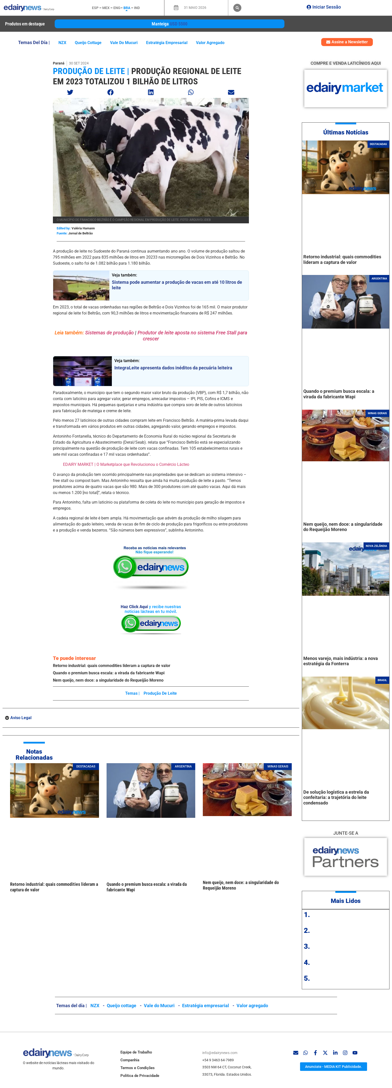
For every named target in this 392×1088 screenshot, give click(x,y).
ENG (116, 8)
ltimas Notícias (347, 132)
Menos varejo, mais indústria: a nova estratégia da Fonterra (340, 661)
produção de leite (160, 693)
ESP (95, 8)
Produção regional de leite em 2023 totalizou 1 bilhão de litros (147, 76)
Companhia (129, 1060)
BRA (126, 8)
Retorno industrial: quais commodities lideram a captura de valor (111, 665)
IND (137, 8)
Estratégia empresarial (166, 42)
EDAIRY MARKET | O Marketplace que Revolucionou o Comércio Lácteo (126, 464)
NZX (62, 42)
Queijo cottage (88, 42)
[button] (237, 8)
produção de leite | (91, 71)
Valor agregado (210, 42)
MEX (106, 8)
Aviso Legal (20, 717)
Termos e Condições (137, 1068)
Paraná (58, 63)
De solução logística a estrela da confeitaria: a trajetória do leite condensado (336, 797)
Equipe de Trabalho (136, 1052)
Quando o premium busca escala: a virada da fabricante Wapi (109, 673)
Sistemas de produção (110, 333)
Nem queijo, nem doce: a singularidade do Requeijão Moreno (108, 680)
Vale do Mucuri (124, 42)
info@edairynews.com (219, 1053)
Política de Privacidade (139, 1075)
